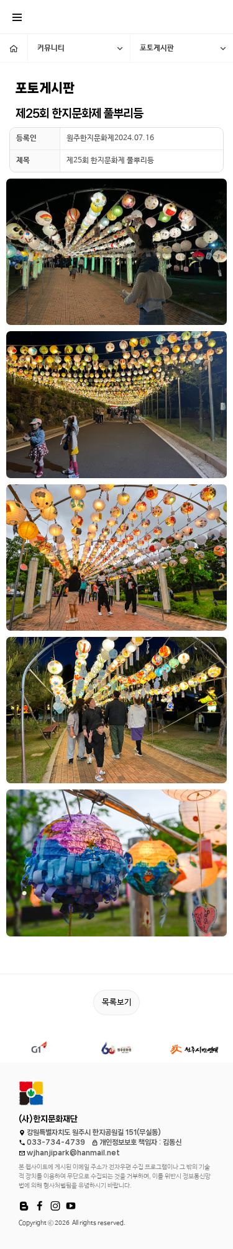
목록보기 (117, 1002)
